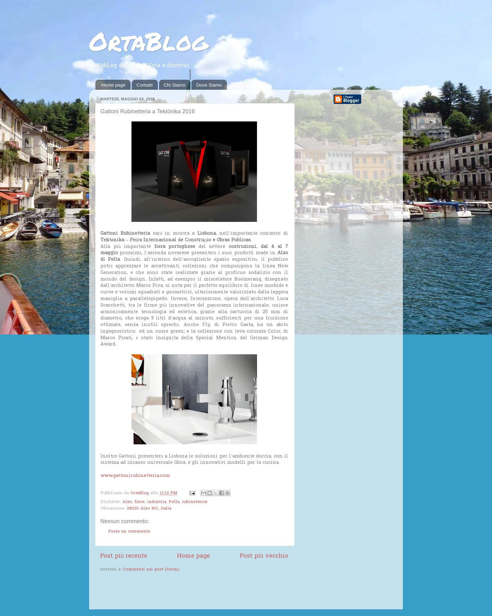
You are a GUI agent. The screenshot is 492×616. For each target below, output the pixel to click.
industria (156, 502)
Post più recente (123, 556)
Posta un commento (129, 531)
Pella (174, 502)
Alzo (127, 502)
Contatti (144, 85)
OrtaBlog (148, 41)
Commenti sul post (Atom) (151, 569)
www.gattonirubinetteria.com (135, 475)
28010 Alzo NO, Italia (149, 509)
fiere (140, 502)
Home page (113, 85)
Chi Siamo (174, 85)
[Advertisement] (173, 591)
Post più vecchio (264, 556)
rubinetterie (194, 502)
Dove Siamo (209, 85)
